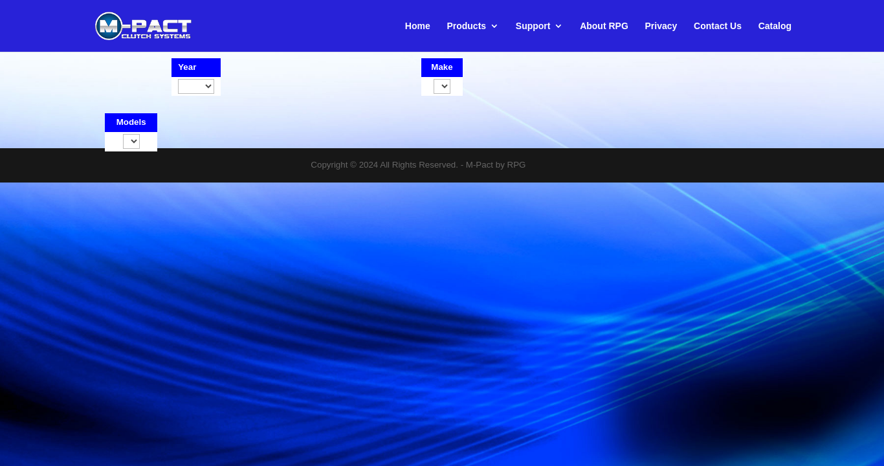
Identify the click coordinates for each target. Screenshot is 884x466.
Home (417, 26)
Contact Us (718, 26)
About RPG (604, 26)
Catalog (774, 26)
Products (466, 26)
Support (533, 26)
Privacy (661, 26)
